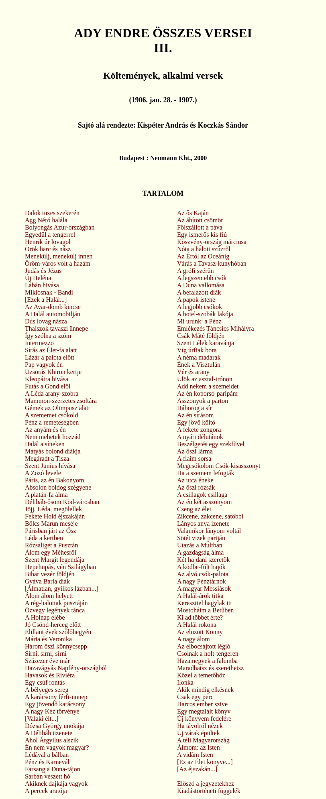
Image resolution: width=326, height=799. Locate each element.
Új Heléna (38, 277)
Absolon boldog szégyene (58, 487)
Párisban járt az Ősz (50, 530)
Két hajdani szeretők (203, 559)
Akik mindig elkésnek (205, 689)
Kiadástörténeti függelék (208, 790)
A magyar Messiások (204, 588)
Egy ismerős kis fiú (202, 234)
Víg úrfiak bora (197, 350)
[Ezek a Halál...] (46, 299)
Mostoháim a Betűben (205, 610)
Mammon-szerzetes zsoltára (61, 400)
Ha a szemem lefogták (205, 473)
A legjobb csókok (199, 306)
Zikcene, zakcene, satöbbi (210, 516)
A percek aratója (46, 790)
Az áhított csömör (200, 220)
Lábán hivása (42, 285)
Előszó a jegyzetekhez (205, 783)
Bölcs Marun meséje (51, 523)
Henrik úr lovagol (48, 241)
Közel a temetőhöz (201, 675)
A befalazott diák (199, 292)
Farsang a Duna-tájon (52, 769)
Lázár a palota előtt (49, 357)
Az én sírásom (195, 415)
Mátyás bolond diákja (53, 451)
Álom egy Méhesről (50, 552)
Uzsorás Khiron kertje (53, 371)
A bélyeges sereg (46, 689)
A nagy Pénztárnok (201, 581)
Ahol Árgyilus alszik (51, 740)
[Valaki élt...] (42, 718)
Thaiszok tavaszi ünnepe (56, 328)
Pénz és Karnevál (47, 761)
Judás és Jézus (43, 270)
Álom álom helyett (49, 595)
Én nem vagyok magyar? (57, 747)
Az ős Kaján (193, 212)
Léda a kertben (44, 538)
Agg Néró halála (46, 220)
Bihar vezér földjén (50, 574)
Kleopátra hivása (46, 379)
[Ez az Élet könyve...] (205, 761)
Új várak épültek (198, 733)
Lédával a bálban (47, 754)
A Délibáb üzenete (48, 733)
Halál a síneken (45, 444)
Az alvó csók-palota (202, 574)
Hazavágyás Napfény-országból (66, 668)
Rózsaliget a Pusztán (51, 545)
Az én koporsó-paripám (207, 393)
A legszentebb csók (202, 277)
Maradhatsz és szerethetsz (210, 668)
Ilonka (185, 682)
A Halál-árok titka (200, 595)
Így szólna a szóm (48, 335)
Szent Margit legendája (54, 559)
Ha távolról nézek (200, 725)
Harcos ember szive (202, 704)
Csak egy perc (195, 696)
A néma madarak (198, 357)
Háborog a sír (194, 408)
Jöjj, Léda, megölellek (53, 509)
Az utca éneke (195, 480)
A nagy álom (193, 639)
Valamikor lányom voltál (209, 530)
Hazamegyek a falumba (207, 660)
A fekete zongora (199, 429)
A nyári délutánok (200, 436)
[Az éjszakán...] (197, 769)
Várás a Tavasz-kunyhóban (212, 263)
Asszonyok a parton (202, 400)
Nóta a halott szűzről (203, 249)
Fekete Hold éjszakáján (55, 516)
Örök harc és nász (48, 249)
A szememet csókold (51, 415)
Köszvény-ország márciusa (212, 241)
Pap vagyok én (44, 364)
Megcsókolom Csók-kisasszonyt (219, 465)
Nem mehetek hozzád (53, 436)
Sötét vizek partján (201, 538)
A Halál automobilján (52, 314)
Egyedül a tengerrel (50, 234)
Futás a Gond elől (47, 386)
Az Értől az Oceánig (203, 256)
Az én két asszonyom (204, 501)
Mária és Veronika (48, 639)
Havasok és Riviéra (50, 675)
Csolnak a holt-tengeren (207, 653)
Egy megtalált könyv (203, 711)
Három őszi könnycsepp (56, 646)
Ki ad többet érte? (200, 617)
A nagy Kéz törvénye (52, 711)
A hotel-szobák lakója (205, 314)
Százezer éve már (47, 660)
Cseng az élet (194, 509)
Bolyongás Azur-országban (59, 227)
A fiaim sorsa (194, 458)
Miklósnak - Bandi (49, 292)
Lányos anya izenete (203, 523)
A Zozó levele (43, 473)
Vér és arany (193, 371)
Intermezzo (39, 343)
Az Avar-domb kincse (53, 306)
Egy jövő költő (196, 422)
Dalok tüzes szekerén (52, 212)
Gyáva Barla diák (47, 581)
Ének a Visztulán (198, 364)
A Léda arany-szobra (51, 393)
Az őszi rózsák (196, 487)
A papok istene (196, 299)
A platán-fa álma (46, 494)
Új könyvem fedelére (204, 718)
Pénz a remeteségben (52, 422)
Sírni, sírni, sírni (46, 653)
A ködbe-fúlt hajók (201, 566)
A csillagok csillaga (202, 494)
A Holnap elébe (45, 617)
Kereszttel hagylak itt (204, 603)
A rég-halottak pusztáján (56, 603)
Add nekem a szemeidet (207, 386)
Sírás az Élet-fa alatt (51, 350)
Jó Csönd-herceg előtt (53, 624)
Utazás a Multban (199, 545)
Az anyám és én (45, 429)
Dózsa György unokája (54, 725)
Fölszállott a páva (199, 227)
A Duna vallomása (200, 285)
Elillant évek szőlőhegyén (58, 631)
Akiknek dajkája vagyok (56, 783)
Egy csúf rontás (45, 682)
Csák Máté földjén (200, 335)
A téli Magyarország (203, 740)
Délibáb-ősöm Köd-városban (62, 501)
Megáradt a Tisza (47, 458)
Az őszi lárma (195, 451)
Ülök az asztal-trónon (204, 379)
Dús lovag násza (46, 321)
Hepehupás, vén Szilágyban (60, 566)
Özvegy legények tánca (55, 610)
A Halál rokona (196, 624)
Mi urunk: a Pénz (199, 321)
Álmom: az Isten (198, 747)
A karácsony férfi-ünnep (56, 696)
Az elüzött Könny (200, 631)
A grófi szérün (195, 270)
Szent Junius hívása (50, 465)
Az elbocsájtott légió (203, 646)
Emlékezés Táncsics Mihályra (215, 328)
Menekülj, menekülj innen (58, 256)
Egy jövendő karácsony (55, 704)
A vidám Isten (195, 754)
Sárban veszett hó (47, 776)
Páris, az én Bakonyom (54, 480)
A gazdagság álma (200, 552)
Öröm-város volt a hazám (57, 263)
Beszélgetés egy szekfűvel (210, 444)
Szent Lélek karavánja (205, 343)
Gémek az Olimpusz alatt (57, 408)
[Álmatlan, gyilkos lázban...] (61, 588)
